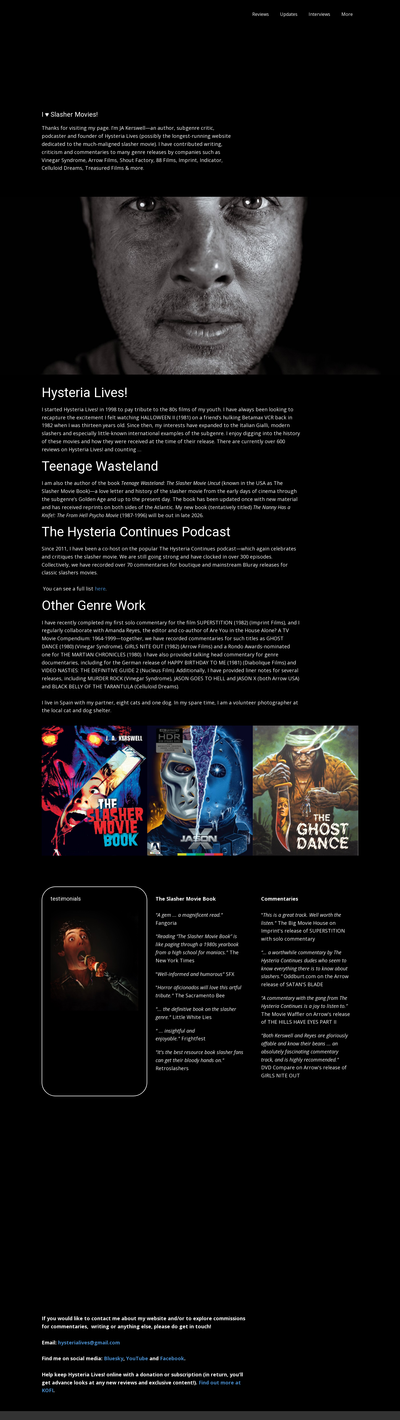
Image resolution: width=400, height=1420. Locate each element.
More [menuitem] (347, 14)
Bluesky (113, 1358)
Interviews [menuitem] (319, 14)
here (100, 588)
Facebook (172, 1358)
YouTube (137, 1358)
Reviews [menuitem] (260, 14)
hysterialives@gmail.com (89, 1342)
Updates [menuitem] (289, 14)
